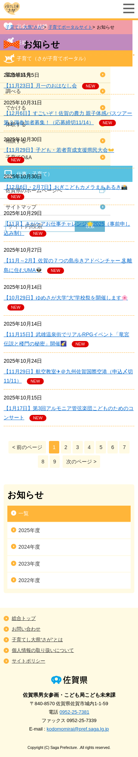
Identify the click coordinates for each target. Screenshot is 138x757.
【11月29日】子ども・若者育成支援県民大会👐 (59, 150)
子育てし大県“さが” (25, 27)
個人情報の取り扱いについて (43, 650)
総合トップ (24, 618)
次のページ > (81, 461)
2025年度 (29, 530)
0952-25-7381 (74, 712)
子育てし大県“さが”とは (37, 639)
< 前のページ (27, 447)
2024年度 (29, 547)
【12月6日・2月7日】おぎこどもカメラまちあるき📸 (65, 187)
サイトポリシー (28, 661)
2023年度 (29, 564)
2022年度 (29, 580)
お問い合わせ (26, 629)
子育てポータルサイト (70, 27)
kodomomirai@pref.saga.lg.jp (78, 729)
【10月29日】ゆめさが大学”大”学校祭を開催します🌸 (66, 298)
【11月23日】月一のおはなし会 (40, 86)
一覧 (23, 513)
